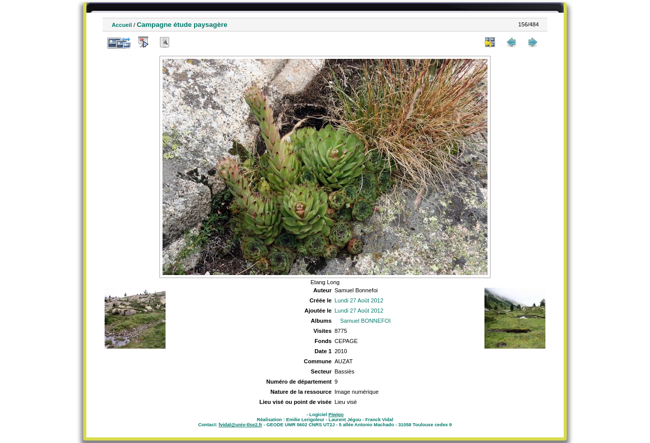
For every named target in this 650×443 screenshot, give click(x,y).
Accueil (122, 25)
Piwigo (336, 414)
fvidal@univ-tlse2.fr (240, 424)
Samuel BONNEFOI (365, 321)
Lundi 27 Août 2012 (359, 300)
